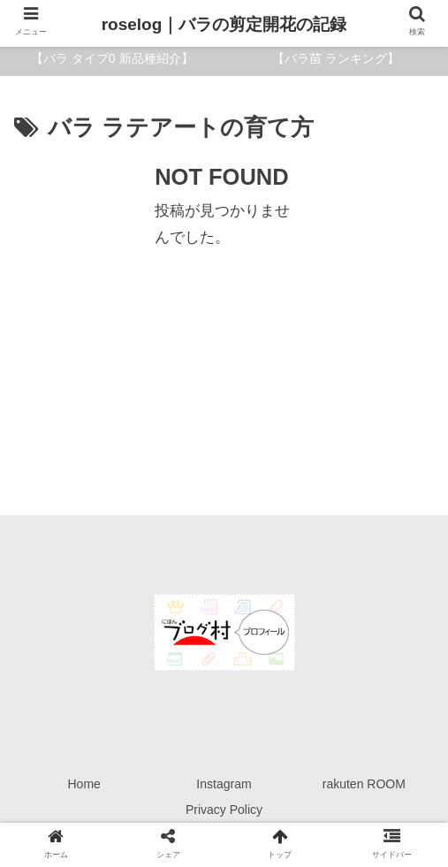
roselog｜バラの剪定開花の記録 (224, 24)
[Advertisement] (224, 281)
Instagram (223, 784)
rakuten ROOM (364, 784)
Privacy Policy (224, 809)
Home (83, 784)
